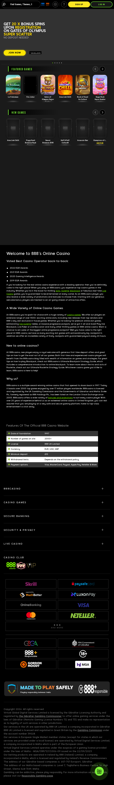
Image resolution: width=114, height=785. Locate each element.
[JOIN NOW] (15, 53)
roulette (65, 291)
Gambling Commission (89, 730)
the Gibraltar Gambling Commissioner (40, 716)
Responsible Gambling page (37, 776)
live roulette (25, 324)
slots (58, 291)
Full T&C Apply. (36, 53)
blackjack (75, 291)
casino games (74, 315)
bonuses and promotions (60, 398)
